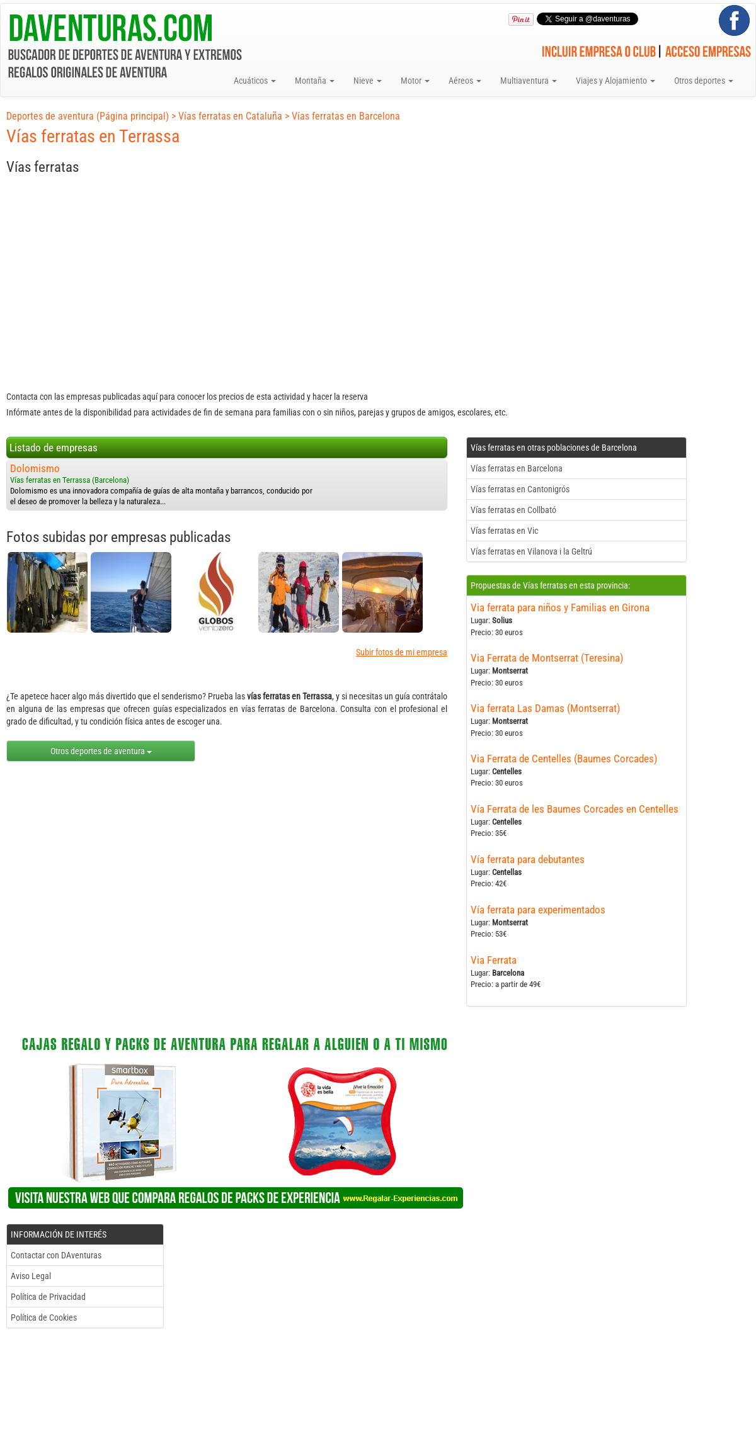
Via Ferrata (494, 960)
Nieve (367, 81)
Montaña (315, 81)
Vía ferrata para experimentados (538, 909)
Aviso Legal (31, 1276)
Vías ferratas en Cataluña (230, 116)
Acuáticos (255, 81)
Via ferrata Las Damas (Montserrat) (545, 708)
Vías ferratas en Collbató (513, 510)
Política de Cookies (44, 1317)
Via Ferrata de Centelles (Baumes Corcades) (564, 758)
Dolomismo (35, 468)
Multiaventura (528, 81)
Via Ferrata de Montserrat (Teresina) (547, 658)
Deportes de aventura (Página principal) (87, 116)
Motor (415, 81)
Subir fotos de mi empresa (401, 652)
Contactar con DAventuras (56, 1255)
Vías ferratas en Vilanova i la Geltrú (531, 551)
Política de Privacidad (48, 1297)
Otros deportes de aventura (101, 751)
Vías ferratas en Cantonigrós (520, 489)
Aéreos (465, 81)
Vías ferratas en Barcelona (346, 116)
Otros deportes (703, 81)
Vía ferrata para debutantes (528, 859)
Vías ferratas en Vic (504, 531)
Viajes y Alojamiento (615, 81)
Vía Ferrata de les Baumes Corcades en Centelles (575, 809)
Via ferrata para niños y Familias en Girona (560, 607)
